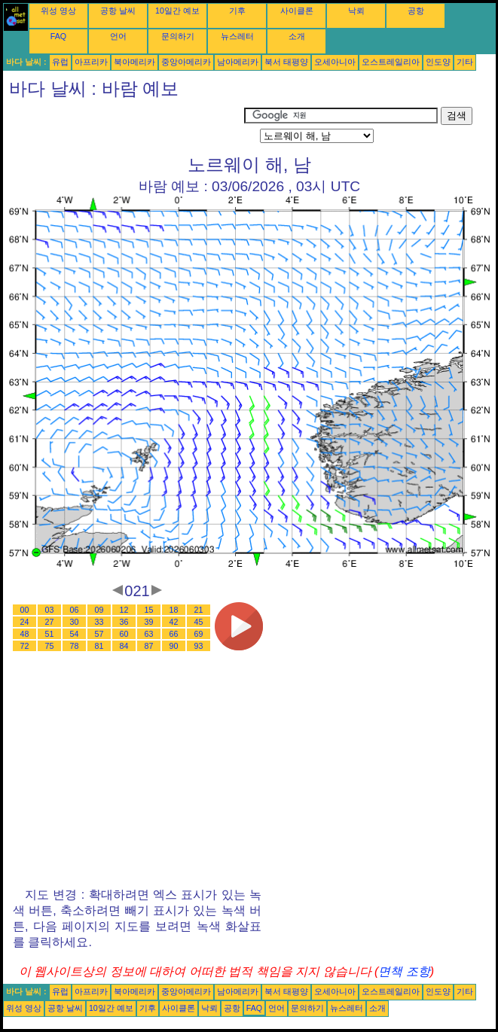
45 (198, 621)
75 (49, 645)
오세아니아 (335, 61)
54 (74, 633)
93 (198, 645)
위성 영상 (58, 10)
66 (174, 633)
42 (174, 621)
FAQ (58, 36)
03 (49, 609)
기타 (465, 61)
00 (24, 609)
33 (99, 621)
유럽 (60, 61)
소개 (297, 36)
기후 (237, 10)
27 (49, 621)
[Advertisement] (123, 126)
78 (74, 645)
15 (149, 609)
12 (124, 609)
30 (74, 621)
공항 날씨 (118, 10)
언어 (118, 36)
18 (174, 609)
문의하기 (177, 36)
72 (24, 645)
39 (149, 621)
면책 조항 (403, 971)
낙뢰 (356, 10)
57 (99, 633)
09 (99, 609)
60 (124, 633)
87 (149, 645)
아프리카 (91, 61)
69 (198, 633)
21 (198, 609)
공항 (416, 10)
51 (49, 633)
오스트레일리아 (391, 61)
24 (24, 621)
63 (149, 633)
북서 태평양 (286, 61)
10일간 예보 (177, 10)
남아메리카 (237, 61)
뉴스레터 (237, 36)
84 (124, 645)
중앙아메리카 (186, 61)
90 (174, 645)
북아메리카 (134, 61)
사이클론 (296, 10)
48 (24, 633)
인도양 (438, 61)
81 (99, 645)
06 (74, 609)
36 (124, 621)
